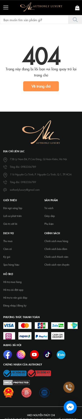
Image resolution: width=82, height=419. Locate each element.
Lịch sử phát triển (12, 216)
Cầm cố (7, 249)
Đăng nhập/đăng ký (14, 305)
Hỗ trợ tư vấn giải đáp (15, 298)
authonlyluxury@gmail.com (25, 190)
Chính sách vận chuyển (56, 265)
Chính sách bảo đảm (55, 249)
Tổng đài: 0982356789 (23, 167)
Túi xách (48, 208)
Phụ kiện (49, 224)
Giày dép (49, 216)
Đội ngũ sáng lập (12, 208)
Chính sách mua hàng (56, 241)
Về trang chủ (41, 86)
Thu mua (7, 241)
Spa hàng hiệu (11, 265)
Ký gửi (6, 257)
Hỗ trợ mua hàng (12, 282)
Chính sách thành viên (56, 257)
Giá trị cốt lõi (10, 224)
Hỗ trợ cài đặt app (13, 290)
